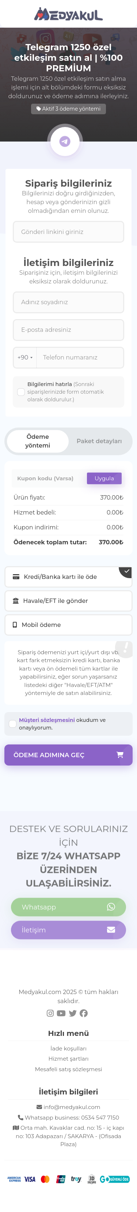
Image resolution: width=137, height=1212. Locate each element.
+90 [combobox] (25, 357)
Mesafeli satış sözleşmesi (68, 1069)
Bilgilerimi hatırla (65, 392)
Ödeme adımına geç (68, 755)
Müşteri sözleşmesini (47, 720)
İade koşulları (68, 1048)
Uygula (104, 478)
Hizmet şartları (68, 1058)
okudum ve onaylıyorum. (62, 724)
